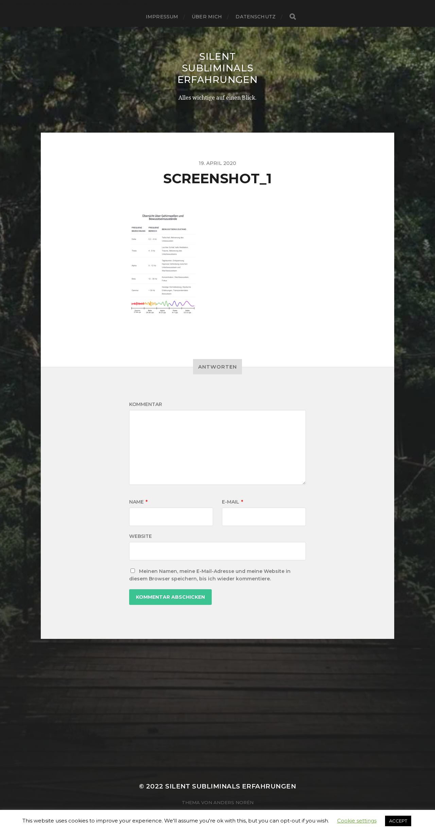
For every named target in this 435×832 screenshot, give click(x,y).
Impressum (162, 17)
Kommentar (145, 404)
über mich (207, 17)
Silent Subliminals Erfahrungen (217, 68)
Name (138, 502)
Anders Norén (233, 802)
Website (140, 536)
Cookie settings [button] (357, 820)
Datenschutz (256, 17)
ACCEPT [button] (398, 820)
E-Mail (232, 502)
